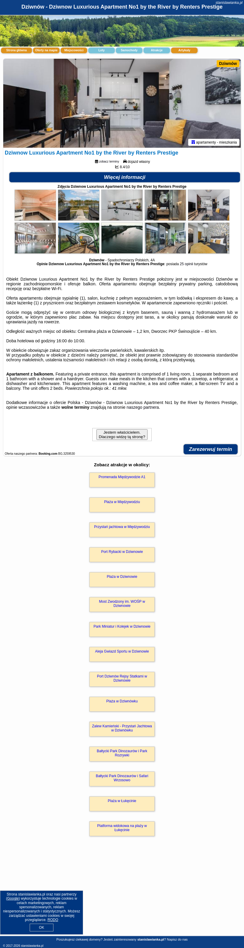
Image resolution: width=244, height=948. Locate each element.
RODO (52, 920)
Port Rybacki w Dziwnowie (122, 552)
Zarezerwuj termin (210, 449)
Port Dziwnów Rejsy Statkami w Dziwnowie (122, 678)
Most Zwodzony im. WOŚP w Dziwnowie (122, 603)
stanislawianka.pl (229, 3)
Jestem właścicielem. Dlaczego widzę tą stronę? (122, 434)
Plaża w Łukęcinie (122, 801)
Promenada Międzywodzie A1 (122, 477)
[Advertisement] (122, 892)
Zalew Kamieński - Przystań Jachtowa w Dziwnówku (122, 728)
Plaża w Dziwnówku (122, 701)
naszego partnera (142, 407)
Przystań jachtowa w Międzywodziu (122, 527)
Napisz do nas (177, 939)
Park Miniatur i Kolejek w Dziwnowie (122, 626)
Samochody (129, 50)
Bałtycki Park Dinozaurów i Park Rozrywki (122, 753)
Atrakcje (156, 50)
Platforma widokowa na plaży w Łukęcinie (122, 828)
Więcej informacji (124, 177)
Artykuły (184, 50)
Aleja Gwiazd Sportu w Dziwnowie (122, 651)
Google (13, 898)
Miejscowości (73, 50)
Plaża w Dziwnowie (122, 577)
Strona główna (16, 50)
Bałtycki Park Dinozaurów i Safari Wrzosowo (122, 778)
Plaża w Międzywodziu (122, 502)
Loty (101, 50)
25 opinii (186, 264)
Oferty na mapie (46, 50)
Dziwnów (228, 63)
